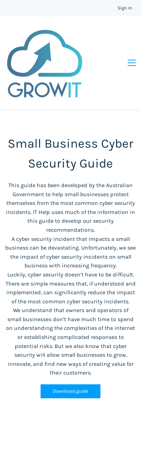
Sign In (125, 7)
